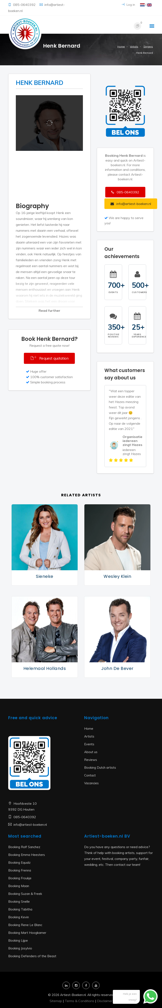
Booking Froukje (19, 878)
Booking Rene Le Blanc (25, 925)
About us (90, 752)
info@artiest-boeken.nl (30, 825)
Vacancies (91, 783)
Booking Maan (18, 886)
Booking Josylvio (20, 948)
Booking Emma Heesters (26, 855)
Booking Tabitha (20, 909)
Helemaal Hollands (44, 668)
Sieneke (44, 576)
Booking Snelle (19, 902)
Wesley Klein (117, 576)
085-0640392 (24, 5)
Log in (128, 5)
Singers (148, 46)
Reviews (90, 760)
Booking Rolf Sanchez (24, 847)
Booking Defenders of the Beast (32, 956)
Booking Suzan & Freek (25, 894)
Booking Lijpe (18, 940)
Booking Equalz (19, 863)
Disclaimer (104, 1001)
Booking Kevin (18, 917)
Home (121, 46)
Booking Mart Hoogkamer (27, 933)
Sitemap (56, 1001)
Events (89, 744)
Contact (90, 775)
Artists (134, 46)
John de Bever (117, 668)
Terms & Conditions (79, 1001)
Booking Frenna (19, 870)
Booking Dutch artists (100, 768)
